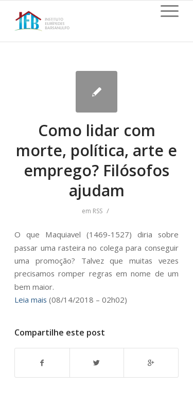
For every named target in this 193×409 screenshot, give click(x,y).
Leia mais (30, 299)
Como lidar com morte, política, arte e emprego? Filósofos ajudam (96, 160)
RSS (97, 211)
